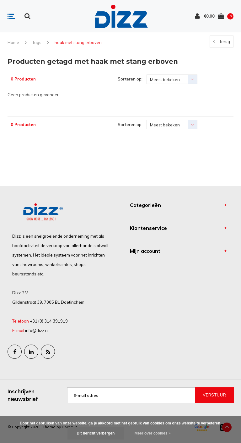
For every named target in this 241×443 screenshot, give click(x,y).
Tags (36, 42)
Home (13, 42)
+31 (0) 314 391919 (49, 321)
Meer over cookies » (153, 433)
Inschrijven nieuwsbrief (23, 395)
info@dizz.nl (37, 330)
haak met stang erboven (78, 42)
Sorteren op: (130, 78)
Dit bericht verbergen (96, 433)
